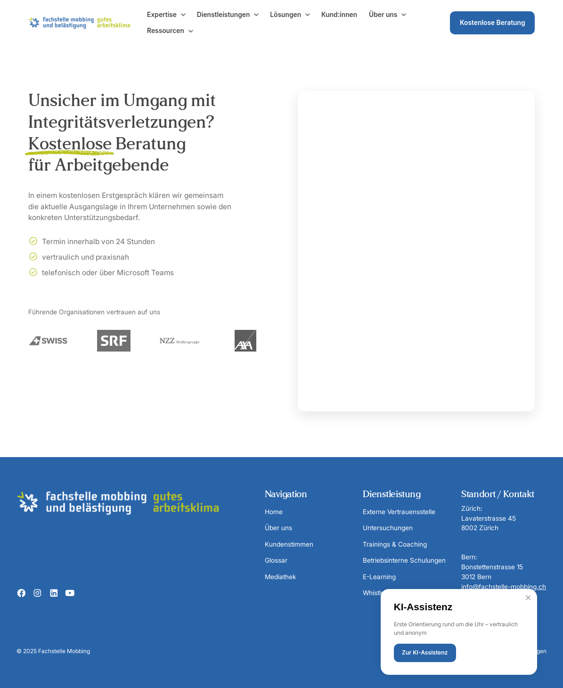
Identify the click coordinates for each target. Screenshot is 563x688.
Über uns (278, 528)
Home (274, 512)
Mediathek (280, 577)
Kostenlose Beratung (492, 22)
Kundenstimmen (289, 544)
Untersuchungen (388, 528)
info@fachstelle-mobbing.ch (503, 586)
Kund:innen (339, 14)
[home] (85, 23)
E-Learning (379, 577)
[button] (167, 15)
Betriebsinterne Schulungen (404, 560)
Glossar (276, 560)
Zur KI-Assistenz (425, 652)
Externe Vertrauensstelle (399, 512)
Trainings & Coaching (395, 544)
